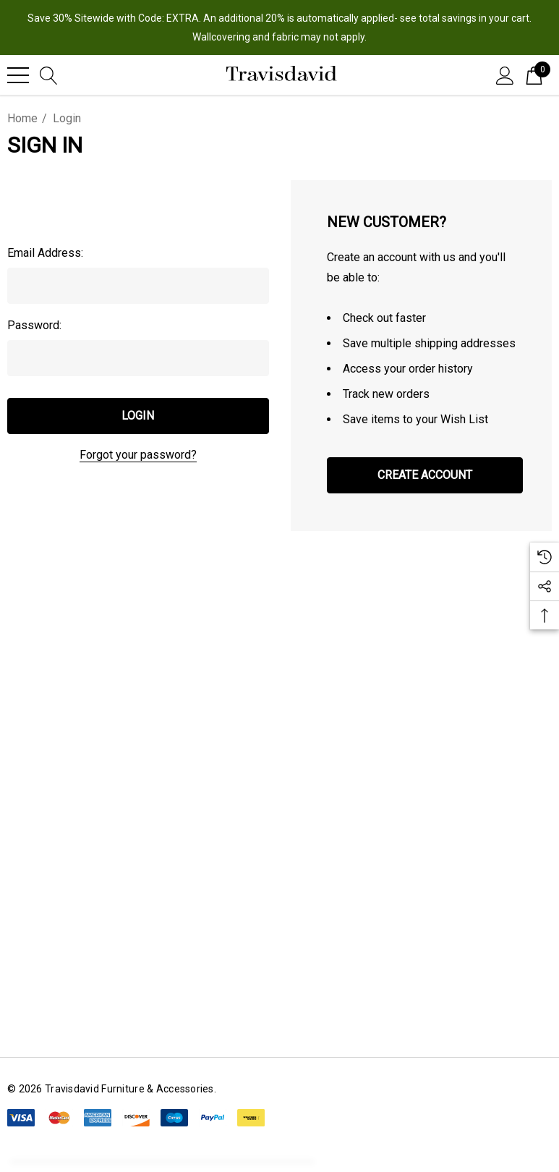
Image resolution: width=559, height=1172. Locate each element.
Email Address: (45, 253)
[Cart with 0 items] (534, 74)
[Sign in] (505, 74)
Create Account (424, 475)
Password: (34, 325)
